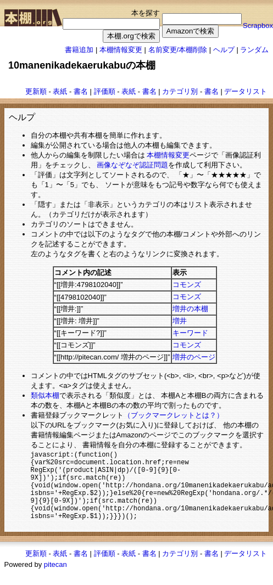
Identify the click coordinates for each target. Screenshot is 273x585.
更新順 (36, 91)
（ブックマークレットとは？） (174, 415)
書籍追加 (79, 50)
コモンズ (186, 284)
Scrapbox (258, 25)
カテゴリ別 (180, 91)
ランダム (254, 50)
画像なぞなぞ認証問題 (132, 165)
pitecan (55, 578)
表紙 (60, 91)
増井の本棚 (190, 309)
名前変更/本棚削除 (178, 50)
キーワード (190, 333)
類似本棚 (45, 395)
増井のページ (193, 357)
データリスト (245, 91)
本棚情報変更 (120, 50)
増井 (179, 321)
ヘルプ (224, 50)
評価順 (104, 91)
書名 (81, 91)
